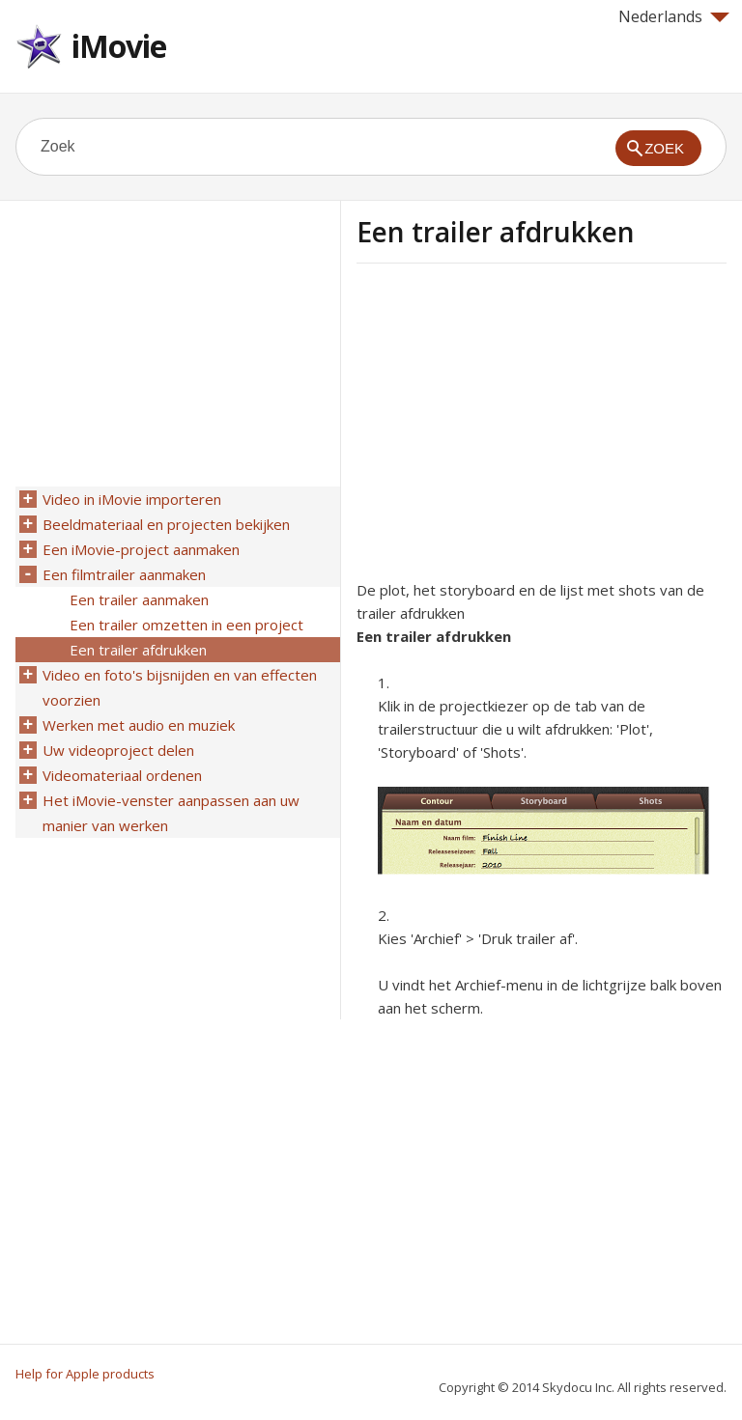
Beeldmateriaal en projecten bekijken (166, 524)
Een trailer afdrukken (138, 649)
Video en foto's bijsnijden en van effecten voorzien (180, 687)
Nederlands (673, 16)
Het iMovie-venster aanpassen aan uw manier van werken (171, 813)
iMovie (118, 46)
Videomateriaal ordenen (122, 775)
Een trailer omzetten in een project (186, 624)
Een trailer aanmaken (139, 599)
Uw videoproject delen (118, 750)
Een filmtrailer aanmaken (124, 574)
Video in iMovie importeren (132, 499)
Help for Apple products (85, 1373)
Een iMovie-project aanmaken (141, 549)
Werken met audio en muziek (139, 725)
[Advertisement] (519, 427)
